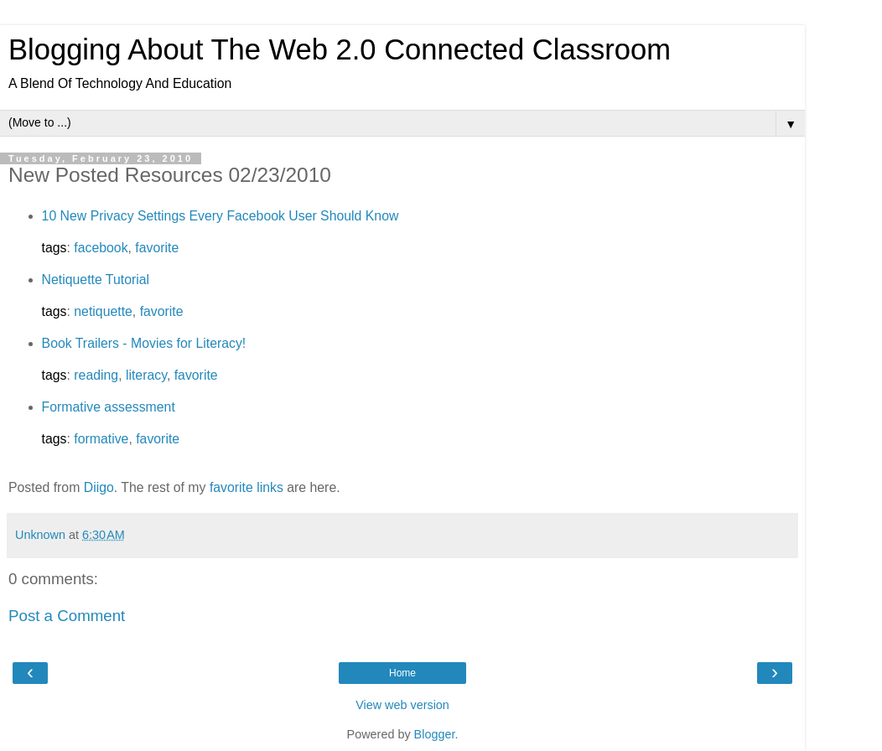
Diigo (99, 487)
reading (96, 375)
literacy (146, 375)
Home (402, 673)
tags (54, 248)
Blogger (434, 734)
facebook (100, 248)
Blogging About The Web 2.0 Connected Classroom (339, 49)
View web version (402, 705)
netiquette (103, 311)
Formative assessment (108, 407)
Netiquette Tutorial (95, 279)
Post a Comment (66, 615)
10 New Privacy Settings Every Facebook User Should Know (220, 216)
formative (101, 439)
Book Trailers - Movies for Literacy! (144, 343)
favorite (157, 248)
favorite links (246, 487)
